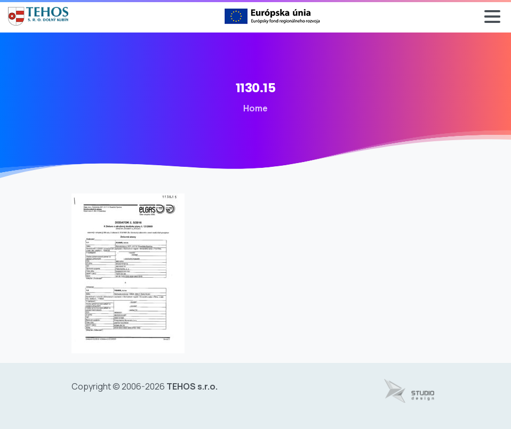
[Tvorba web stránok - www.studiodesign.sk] (409, 391)
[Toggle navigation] (492, 16)
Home (255, 108)
